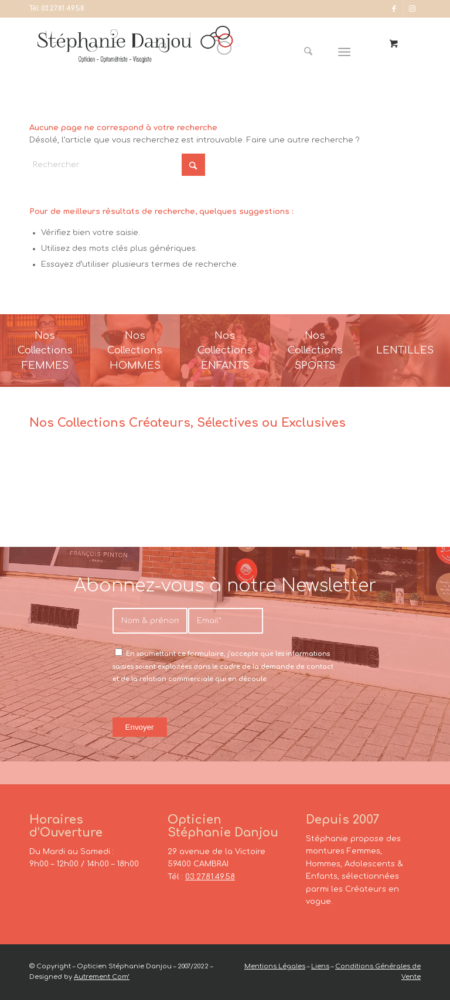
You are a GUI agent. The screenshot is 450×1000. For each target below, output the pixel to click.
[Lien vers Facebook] (394, 9)
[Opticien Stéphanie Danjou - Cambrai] (135, 52)
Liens (320, 966)
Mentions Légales (274, 966)
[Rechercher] (308, 52)
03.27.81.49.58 (62, 8)
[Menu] (345, 52)
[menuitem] (313, 52)
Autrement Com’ (101, 977)
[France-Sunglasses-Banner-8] (315, 350)
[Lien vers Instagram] (412, 9)
